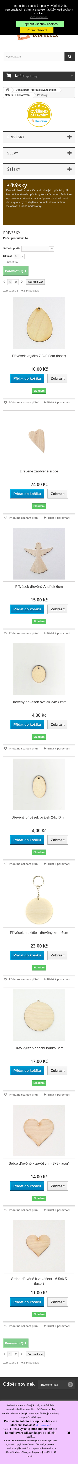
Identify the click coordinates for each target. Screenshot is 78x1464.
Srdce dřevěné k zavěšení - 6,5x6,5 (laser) (39, 1281)
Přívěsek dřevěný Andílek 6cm (39, 587)
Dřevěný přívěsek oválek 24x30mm (39, 702)
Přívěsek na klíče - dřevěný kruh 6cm (39, 933)
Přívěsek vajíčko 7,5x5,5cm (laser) (39, 356)
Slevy (12, 153)
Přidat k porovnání (58, 402)
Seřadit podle (11, 248)
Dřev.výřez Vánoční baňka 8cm (39, 1048)
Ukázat (7, 256)
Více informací (39, 17)
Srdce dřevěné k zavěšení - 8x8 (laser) (39, 1163)
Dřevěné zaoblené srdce (39, 471)
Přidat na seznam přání (23, 402)
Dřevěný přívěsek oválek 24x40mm (39, 817)
